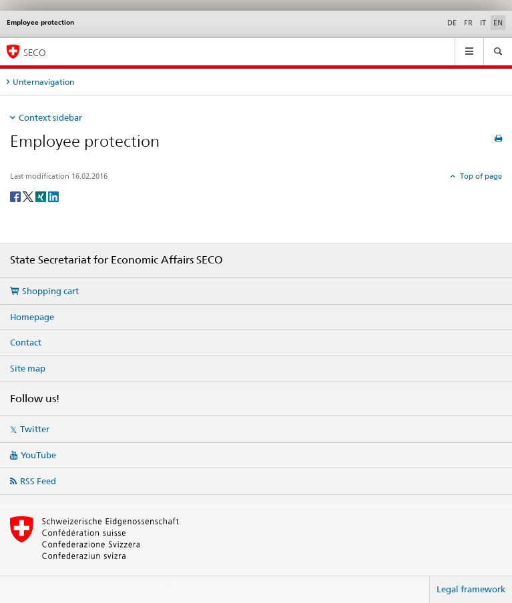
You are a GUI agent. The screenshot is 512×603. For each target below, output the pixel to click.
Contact (25, 342)
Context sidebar (50, 117)
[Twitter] (29, 196)
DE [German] (452, 22)
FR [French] (468, 22)
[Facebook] (16, 196)
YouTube (38, 455)
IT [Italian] (483, 22)
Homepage (32, 317)
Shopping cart (50, 290)
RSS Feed (38, 481)
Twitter (34, 429)
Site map (27, 368)
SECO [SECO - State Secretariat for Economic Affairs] (34, 52)
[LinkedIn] (53, 196)
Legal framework (471, 589)
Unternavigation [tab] (43, 82)
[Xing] (41, 196)
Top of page (480, 176)
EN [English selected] (498, 22)
